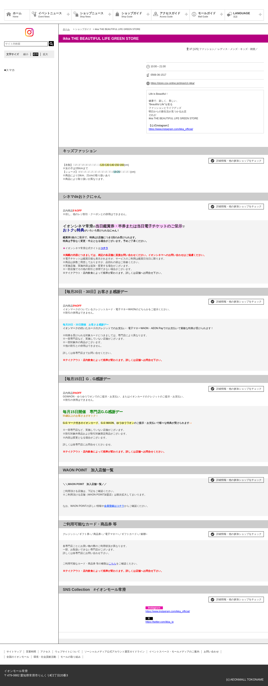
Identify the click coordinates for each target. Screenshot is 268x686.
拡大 (45, 54)
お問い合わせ (211, 651)
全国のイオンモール (17, 656)
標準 (35, 54)
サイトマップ (14, 651)
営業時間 (31, 651)
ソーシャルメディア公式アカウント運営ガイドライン (114, 651)
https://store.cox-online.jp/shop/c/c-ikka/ (173, 83)
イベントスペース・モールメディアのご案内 (174, 651)
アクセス (45, 651)
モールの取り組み (71, 656)
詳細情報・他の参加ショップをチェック (239, 160)
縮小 (25, 54)
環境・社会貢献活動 (45, 656)
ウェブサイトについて (67, 651)
